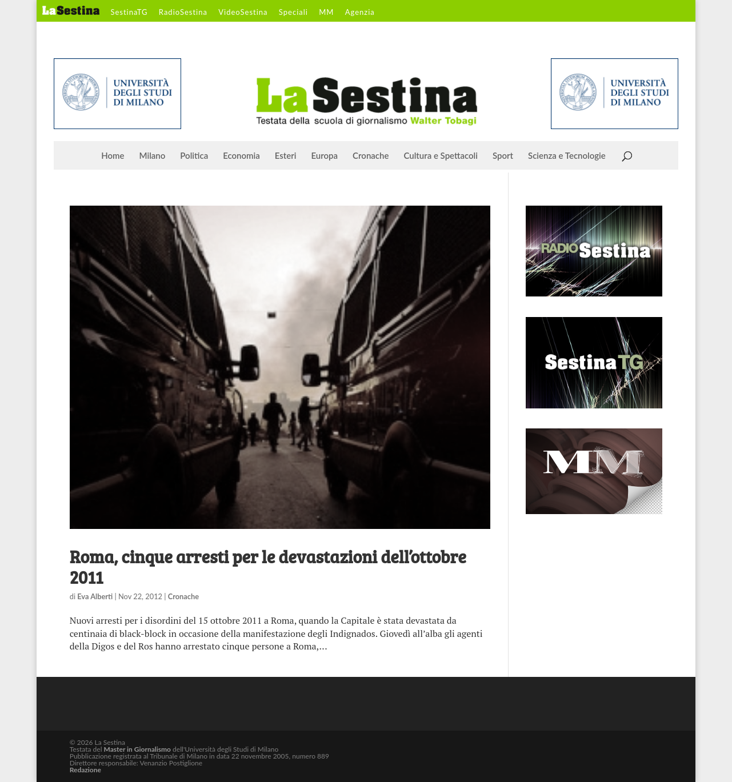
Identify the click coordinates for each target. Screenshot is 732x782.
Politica (194, 156)
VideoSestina (242, 13)
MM (326, 13)
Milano (152, 156)
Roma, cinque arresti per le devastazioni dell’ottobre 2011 (268, 566)
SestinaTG (128, 13)
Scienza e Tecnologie (567, 156)
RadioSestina (183, 13)
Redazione (85, 769)
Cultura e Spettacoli (440, 156)
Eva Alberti (95, 596)
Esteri (286, 156)
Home (112, 156)
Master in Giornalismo (137, 749)
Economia (241, 156)
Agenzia (360, 13)
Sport (503, 156)
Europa (324, 156)
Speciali (293, 13)
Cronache (371, 156)
